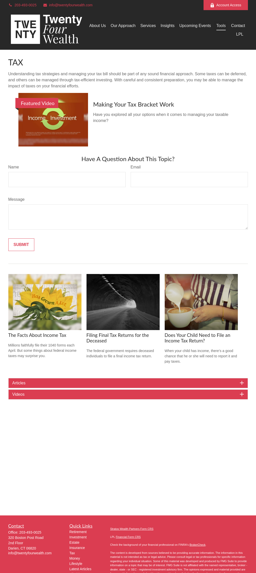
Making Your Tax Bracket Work (133, 104)
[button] (97, 25)
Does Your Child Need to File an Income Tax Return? (198, 337)
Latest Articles (80, 569)
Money (74, 558)
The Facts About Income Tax (37, 335)
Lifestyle (75, 564)
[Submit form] (21, 244)
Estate (74, 542)
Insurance (77, 548)
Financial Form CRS (128, 536)
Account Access (225, 5)
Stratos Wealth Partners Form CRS (132, 528)
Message (16, 199)
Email (136, 167)
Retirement (78, 532)
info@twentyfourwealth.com (68, 5)
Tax (72, 553)
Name (13, 167)
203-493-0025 (22, 5)
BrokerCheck (197, 544)
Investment (78, 537)
